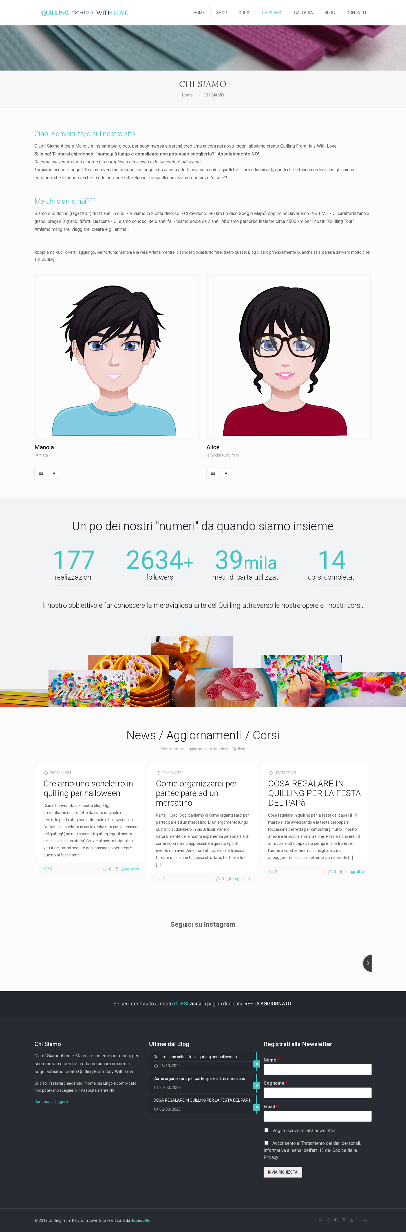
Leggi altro (130, 869)
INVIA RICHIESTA (283, 1172)
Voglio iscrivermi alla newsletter (304, 1130)
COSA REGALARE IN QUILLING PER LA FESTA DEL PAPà (314, 793)
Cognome (276, 1083)
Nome (271, 1060)
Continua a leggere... (52, 1101)
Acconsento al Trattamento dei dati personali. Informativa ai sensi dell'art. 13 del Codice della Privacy (312, 1150)
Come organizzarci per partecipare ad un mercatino (196, 793)
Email (271, 1106)
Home (187, 95)
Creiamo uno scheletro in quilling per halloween (88, 788)
